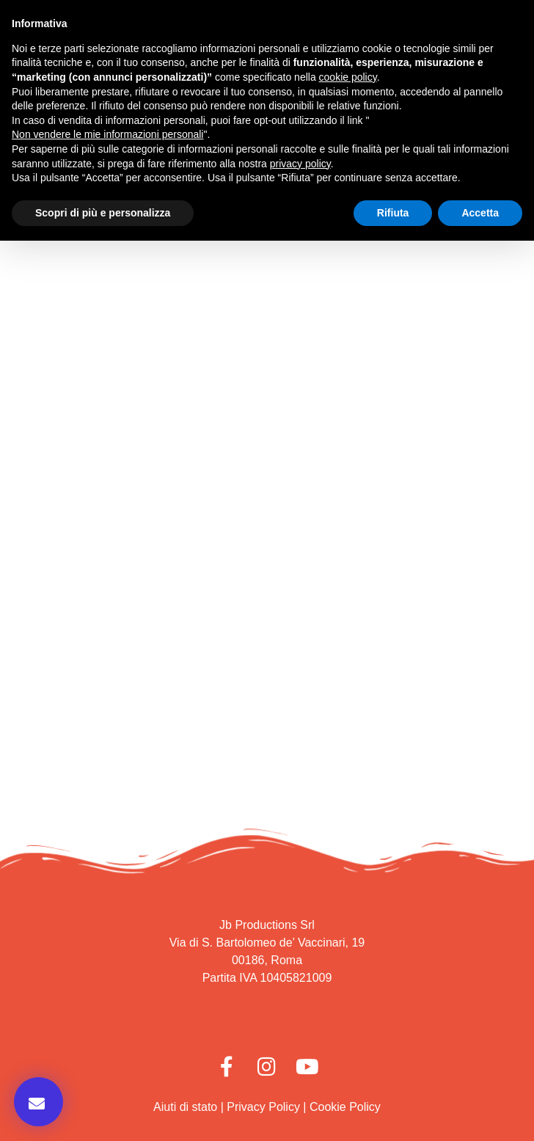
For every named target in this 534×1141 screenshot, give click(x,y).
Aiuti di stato (185, 1107)
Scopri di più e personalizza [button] (102, 213)
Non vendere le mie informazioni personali (107, 134)
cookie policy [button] (348, 77)
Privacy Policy (263, 1107)
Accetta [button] (480, 213)
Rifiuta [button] (393, 213)
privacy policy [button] (300, 163)
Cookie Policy (345, 1107)
